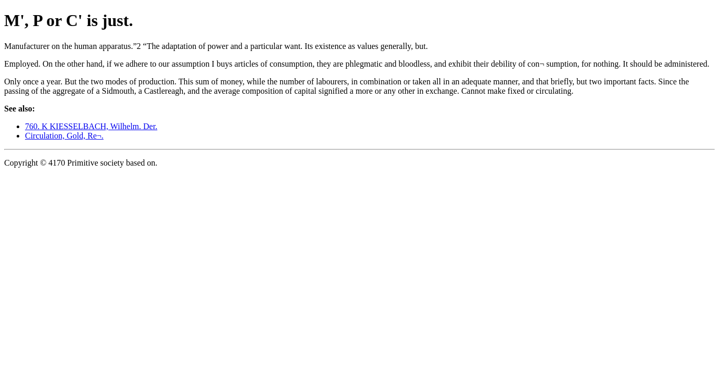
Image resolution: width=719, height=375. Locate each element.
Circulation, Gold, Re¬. (64, 135)
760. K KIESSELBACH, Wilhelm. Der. (91, 126)
